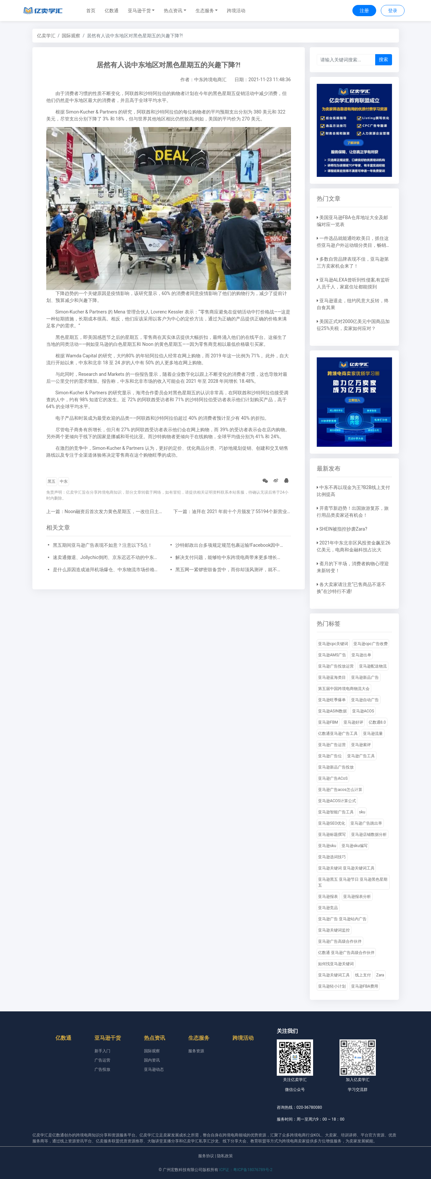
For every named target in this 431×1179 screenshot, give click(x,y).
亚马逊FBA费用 (364, 986)
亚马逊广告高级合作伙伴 (340, 941)
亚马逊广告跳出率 (366, 823)
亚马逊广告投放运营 (336, 666)
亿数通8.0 (377, 722)
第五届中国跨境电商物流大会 (344, 688)
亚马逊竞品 (328, 907)
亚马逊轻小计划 (332, 986)
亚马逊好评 (353, 722)
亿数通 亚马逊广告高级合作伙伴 (346, 952)
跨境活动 (236, 10)
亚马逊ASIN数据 (332, 711)
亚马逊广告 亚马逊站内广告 (342, 919)
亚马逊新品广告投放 (336, 767)
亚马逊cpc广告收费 (370, 643)
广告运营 (102, 1060)
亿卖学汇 (46, 35)
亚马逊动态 (154, 1069)
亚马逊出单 (361, 655)
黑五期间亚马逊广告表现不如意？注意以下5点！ (103, 545)
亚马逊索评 (361, 744)
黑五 (51, 481)
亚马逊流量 (373, 733)
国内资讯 (152, 1060)
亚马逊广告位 (330, 756)
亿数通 (112, 10)
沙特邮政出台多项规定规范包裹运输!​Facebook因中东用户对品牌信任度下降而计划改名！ (229, 545)
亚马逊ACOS (363, 711)
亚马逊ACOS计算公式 (337, 801)
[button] (141, 10)
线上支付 (363, 975)
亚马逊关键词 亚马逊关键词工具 (346, 868)
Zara (380, 975)
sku (362, 812)
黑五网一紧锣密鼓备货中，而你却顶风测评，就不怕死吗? (229, 569)
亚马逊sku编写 (354, 845)
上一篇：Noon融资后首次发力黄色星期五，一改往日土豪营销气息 (114, 511)
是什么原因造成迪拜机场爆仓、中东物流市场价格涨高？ (107, 569)
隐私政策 (225, 1156)
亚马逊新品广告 (365, 677)
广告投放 (102, 1069)
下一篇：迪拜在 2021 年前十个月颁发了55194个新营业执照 (234, 511)
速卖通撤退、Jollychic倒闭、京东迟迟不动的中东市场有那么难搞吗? (107, 557)
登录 (392, 10)
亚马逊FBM (328, 722)
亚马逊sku (327, 845)
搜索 (383, 59)
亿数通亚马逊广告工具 (338, 733)
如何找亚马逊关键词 (336, 964)
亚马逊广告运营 (332, 744)
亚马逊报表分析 (357, 896)
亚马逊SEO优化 (331, 823)
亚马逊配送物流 (373, 666)
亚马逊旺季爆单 (332, 700)
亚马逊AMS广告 (332, 655)
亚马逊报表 (328, 896)
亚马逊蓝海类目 (332, 677)
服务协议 (206, 1156)
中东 (64, 481)
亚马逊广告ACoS (333, 778)
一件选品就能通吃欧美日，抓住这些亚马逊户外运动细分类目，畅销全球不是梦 (354, 245)
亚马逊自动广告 (365, 700)
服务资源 (196, 1051)
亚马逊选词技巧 (332, 857)
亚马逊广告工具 (361, 756)
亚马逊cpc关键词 (333, 643)
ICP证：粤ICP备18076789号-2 (245, 1169)
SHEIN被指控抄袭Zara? (343, 529)
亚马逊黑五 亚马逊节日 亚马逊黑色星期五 (352, 882)
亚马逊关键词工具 (334, 975)
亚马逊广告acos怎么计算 (340, 789)
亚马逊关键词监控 (334, 930)
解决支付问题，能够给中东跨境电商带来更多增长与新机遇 (229, 557)
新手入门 (102, 1051)
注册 (364, 10)
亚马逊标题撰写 (332, 834)
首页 (90, 10)
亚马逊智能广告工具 (336, 812)
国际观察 (71, 35)
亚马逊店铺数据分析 (369, 834)
